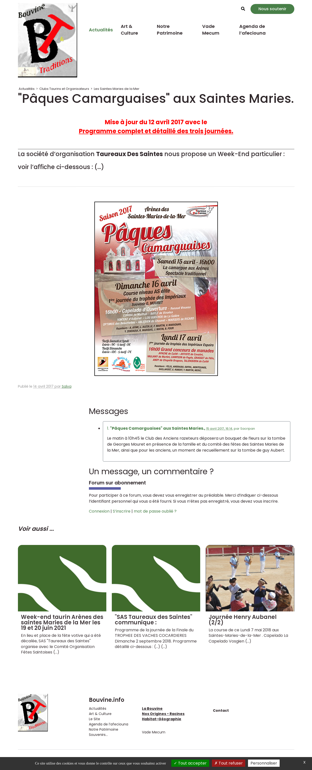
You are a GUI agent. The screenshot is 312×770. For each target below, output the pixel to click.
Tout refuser (228, 763)
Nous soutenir (272, 9)
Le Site (94, 718)
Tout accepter (190, 763)
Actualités (101, 30)
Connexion (99, 511)
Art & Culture (129, 29)
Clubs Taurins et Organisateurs (64, 89)
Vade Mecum (210, 29)
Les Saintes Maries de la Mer (116, 89)
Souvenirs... (98, 734)
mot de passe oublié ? (155, 511)
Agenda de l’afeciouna (252, 29)
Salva (66, 386)
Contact (221, 710)
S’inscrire (121, 511)
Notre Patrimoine (170, 29)
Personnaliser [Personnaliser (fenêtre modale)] (263, 763)
